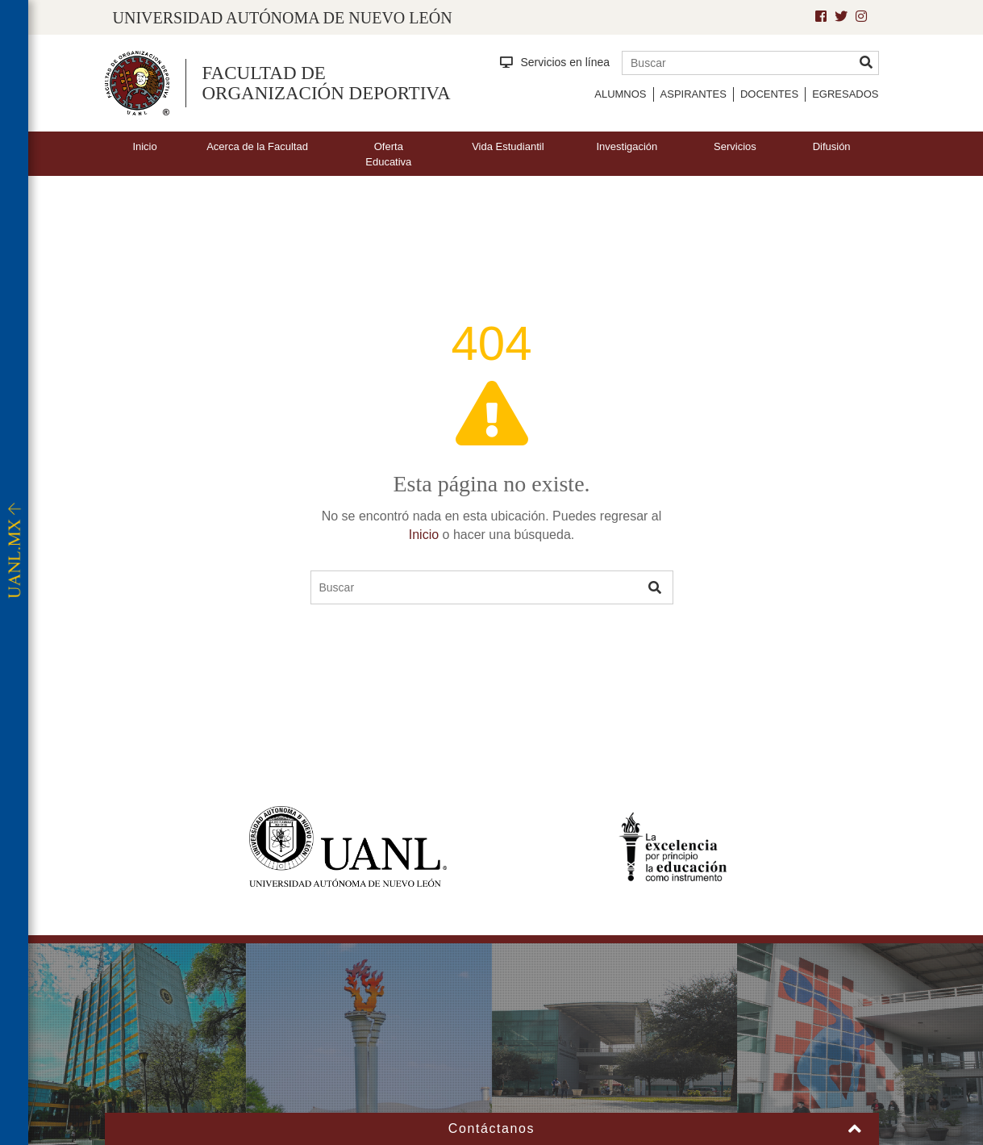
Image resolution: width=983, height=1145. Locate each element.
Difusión (832, 146)
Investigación (626, 146)
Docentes (769, 94)
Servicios (735, 146)
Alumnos (620, 94)
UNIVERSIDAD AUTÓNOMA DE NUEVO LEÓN (282, 18)
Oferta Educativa (388, 154)
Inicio (144, 146)
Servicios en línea (555, 62)
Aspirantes (693, 94)
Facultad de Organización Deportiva (326, 83)
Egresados (845, 94)
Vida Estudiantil (508, 146)
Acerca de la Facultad (257, 146)
